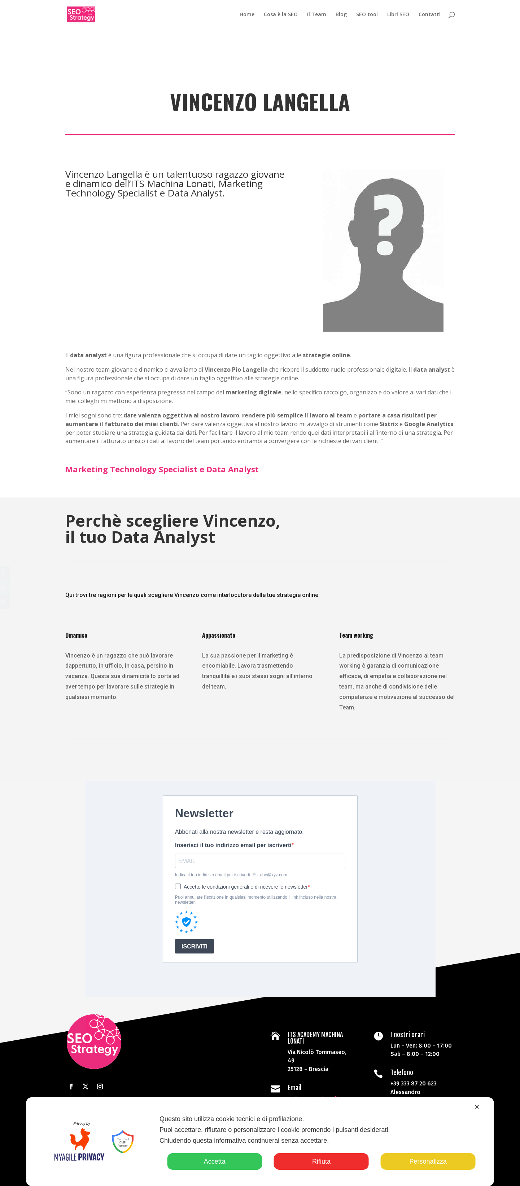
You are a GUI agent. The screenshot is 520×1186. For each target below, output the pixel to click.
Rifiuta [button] (321, 1161)
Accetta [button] (215, 1161)
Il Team (316, 15)
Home (247, 15)
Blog (341, 15)
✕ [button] (477, 1107)
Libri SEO (398, 15)
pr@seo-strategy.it (312, 1095)
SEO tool (367, 15)
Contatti (430, 15)
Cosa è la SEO (281, 15)
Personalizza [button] (428, 1161)
